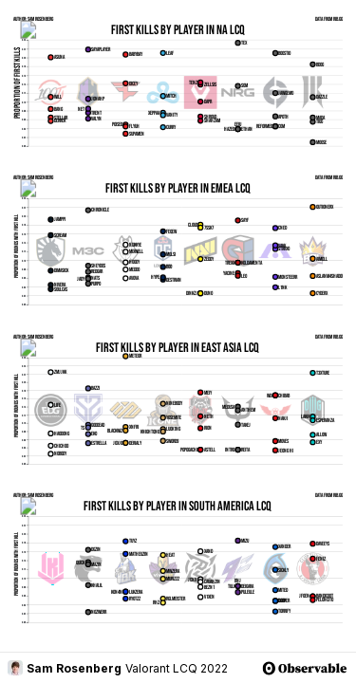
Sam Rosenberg (65, 667)
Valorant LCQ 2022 (176, 668)
